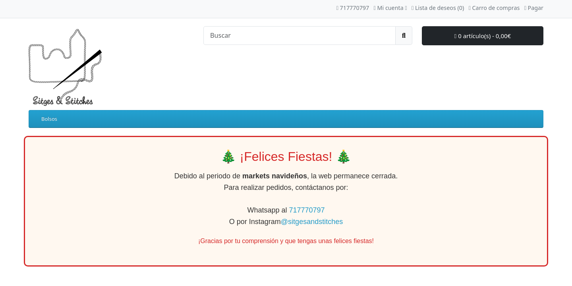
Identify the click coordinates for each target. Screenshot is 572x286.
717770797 (307, 210)
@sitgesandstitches (312, 222)
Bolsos (49, 118)
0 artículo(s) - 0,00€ (482, 36)
